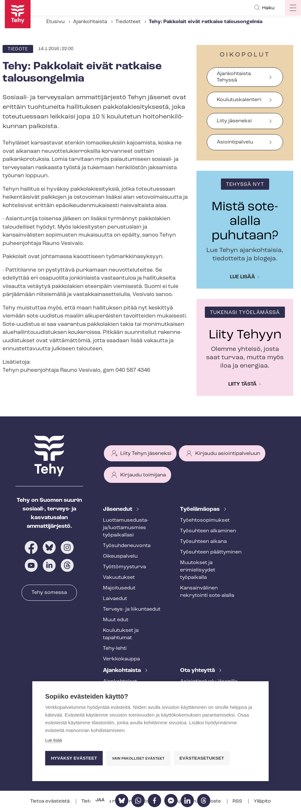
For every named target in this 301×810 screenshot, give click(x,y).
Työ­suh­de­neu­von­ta (126, 545)
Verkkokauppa (121, 659)
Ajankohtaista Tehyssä (234, 77)
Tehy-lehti (115, 648)
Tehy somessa (49, 592)
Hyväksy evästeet (74, 758)
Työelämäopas (200, 509)
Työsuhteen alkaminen (208, 531)
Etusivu (55, 21)
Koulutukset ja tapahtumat (121, 634)
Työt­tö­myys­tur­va (124, 567)
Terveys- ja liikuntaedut (131, 609)
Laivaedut (115, 598)
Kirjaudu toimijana (143, 475)
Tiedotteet (128, 21)
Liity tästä (242, 384)
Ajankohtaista (90, 21)
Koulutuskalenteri (239, 99)
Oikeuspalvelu (120, 556)
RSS (238, 801)
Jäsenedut (118, 509)
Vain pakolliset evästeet (138, 758)
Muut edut (115, 620)
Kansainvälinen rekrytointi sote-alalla (207, 592)
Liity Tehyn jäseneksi (145, 453)
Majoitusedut (119, 588)
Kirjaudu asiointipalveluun (227, 453)
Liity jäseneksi (234, 121)
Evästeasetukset (201, 758)
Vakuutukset (119, 577)
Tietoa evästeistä (50, 801)
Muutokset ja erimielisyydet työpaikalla (197, 570)
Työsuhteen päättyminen (211, 552)
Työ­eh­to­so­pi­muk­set (205, 520)
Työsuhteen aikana (203, 541)
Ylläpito (262, 801)
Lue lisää (242, 277)
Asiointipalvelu (235, 142)
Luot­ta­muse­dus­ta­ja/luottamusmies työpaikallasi (126, 528)
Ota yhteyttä (198, 670)
